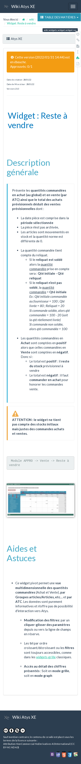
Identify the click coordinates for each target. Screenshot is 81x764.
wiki (31, 19)
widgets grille (46, 657)
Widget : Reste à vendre (21, 23)
